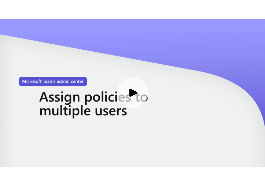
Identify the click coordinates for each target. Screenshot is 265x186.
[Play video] (132, 93)
